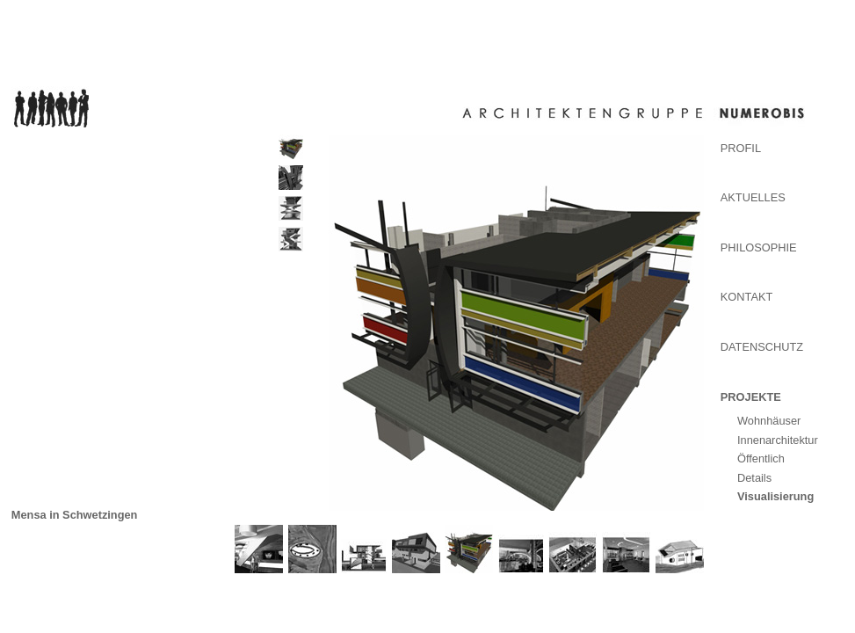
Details (754, 477)
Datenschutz (762, 346)
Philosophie (759, 247)
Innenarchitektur (777, 440)
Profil (741, 148)
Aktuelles (753, 197)
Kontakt (747, 296)
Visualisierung (775, 496)
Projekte (751, 397)
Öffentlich (761, 458)
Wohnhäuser (769, 420)
